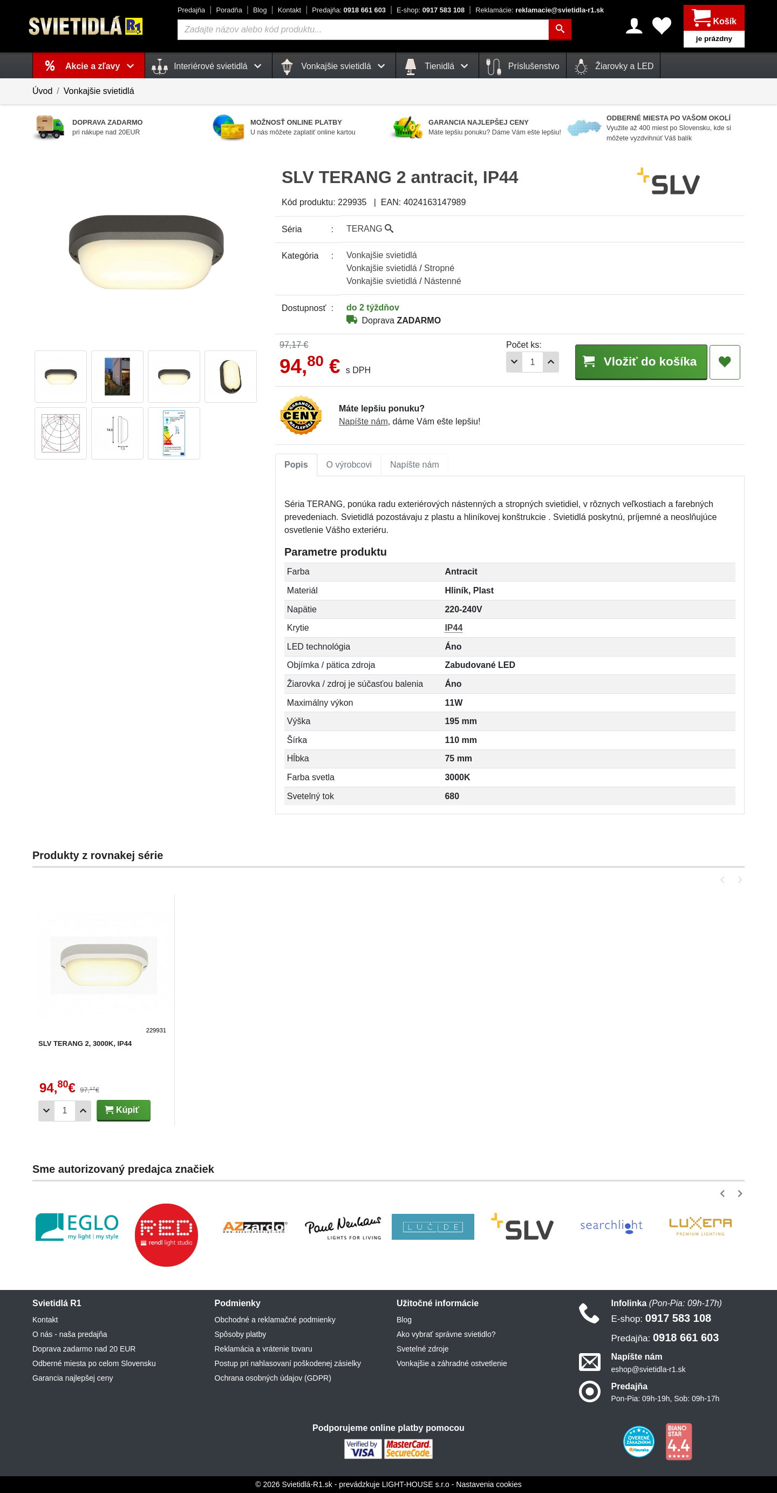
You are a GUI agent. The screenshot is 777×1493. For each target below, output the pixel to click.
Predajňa (191, 10)
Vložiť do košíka (641, 361)
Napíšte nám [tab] (414, 464)
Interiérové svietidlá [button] (208, 67)
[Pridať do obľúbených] (725, 362)
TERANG (369, 228)
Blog (260, 10)
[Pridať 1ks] (551, 362)
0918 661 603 (349, 10)
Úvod (42, 91)
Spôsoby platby (241, 1334)
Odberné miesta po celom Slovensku (94, 1363)
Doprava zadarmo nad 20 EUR (83, 1349)
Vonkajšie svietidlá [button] (334, 67)
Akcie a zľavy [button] (101, 66)
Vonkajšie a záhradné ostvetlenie (452, 1363)
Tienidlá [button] (437, 67)
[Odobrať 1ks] (514, 362)
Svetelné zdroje (423, 1349)
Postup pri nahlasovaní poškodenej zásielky (288, 1363)
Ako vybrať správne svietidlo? (446, 1334)
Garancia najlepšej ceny (72, 1378)
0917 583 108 (431, 10)
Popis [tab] (296, 464)
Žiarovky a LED (613, 67)
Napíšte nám (363, 421)
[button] (724, 880)
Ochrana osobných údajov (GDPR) (273, 1378)
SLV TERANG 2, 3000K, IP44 (85, 1043)
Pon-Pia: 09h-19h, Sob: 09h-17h (665, 1398)
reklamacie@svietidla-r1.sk (539, 10)
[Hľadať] (560, 29)
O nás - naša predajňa (69, 1334)
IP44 (453, 627)
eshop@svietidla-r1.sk (648, 1369)
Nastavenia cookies (488, 1484)
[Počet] (532, 362)
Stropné (439, 268)
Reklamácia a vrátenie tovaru (263, 1349)
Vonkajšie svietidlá (99, 91)
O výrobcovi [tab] (349, 464)
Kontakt (289, 10)
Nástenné (442, 281)
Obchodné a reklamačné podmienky (275, 1319)
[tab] (296, 465)
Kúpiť (122, 1109)
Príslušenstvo (522, 67)
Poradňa (229, 10)
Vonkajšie (381, 255)
